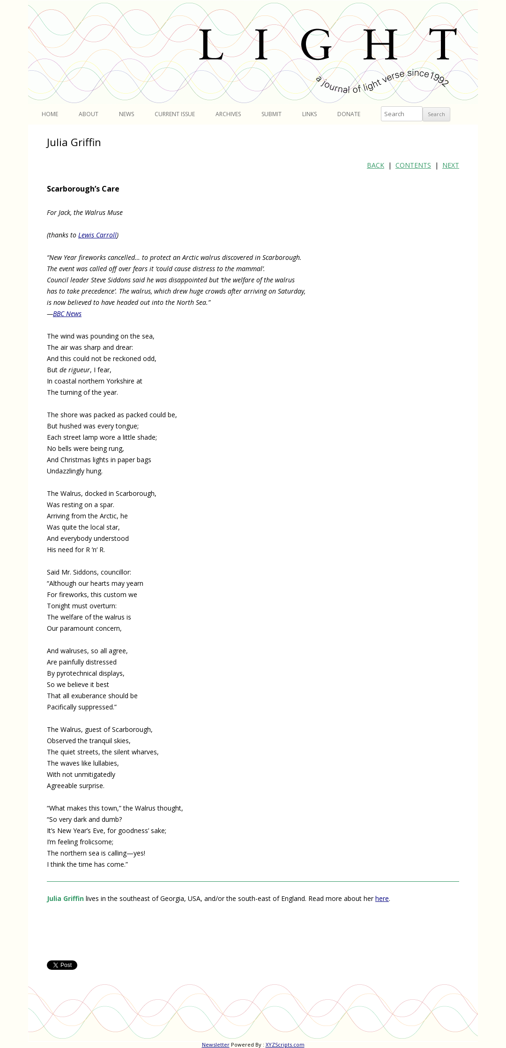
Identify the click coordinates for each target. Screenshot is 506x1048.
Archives (228, 114)
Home (50, 114)
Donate (348, 114)
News (126, 114)
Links (309, 114)
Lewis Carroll (97, 234)
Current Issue (175, 114)
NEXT (450, 165)
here (382, 898)
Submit (271, 114)
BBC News (67, 313)
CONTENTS (413, 165)
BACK (375, 165)
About (88, 114)
